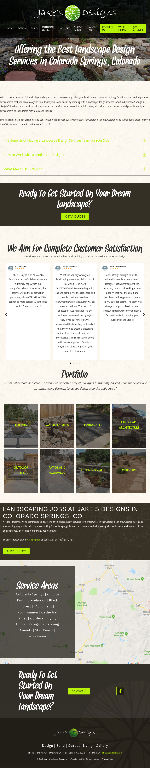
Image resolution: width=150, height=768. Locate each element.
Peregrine (36, 624)
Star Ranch (44, 630)
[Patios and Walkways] (57, 471)
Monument (43, 606)
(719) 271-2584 (93, 752)
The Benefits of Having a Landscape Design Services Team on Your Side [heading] (56, 140)
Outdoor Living (80, 746)
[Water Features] (57, 426)
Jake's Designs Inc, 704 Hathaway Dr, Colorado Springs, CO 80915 (56, 752)
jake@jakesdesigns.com (112, 752)
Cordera (36, 618)
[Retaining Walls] (93, 471)
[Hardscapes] (93, 426)
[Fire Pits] (21, 426)
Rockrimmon (28, 612)
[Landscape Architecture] (129, 426)
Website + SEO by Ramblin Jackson (85, 759)
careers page (33, 539)
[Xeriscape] (129, 471)
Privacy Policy (108, 759)
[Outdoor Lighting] (21, 471)
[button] (144, 140)
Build (60, 746)
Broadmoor (37, 600)
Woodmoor (37, 636)
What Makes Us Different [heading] (23, 169)
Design (47, 746)
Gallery (102, 746)
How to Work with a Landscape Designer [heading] (34, 155)
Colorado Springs (30, 594)
